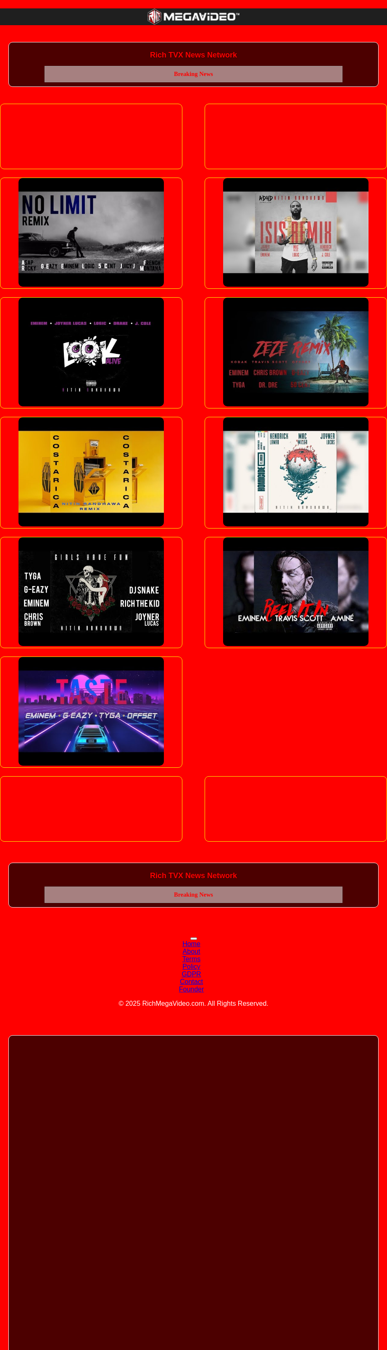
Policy (191, 966)
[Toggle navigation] (193, 938)
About (191, 951)
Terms (191, 959)
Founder (191, 989)
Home (191, 943)
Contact (191, 981)
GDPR (191, 974)
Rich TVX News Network (193, 55)
